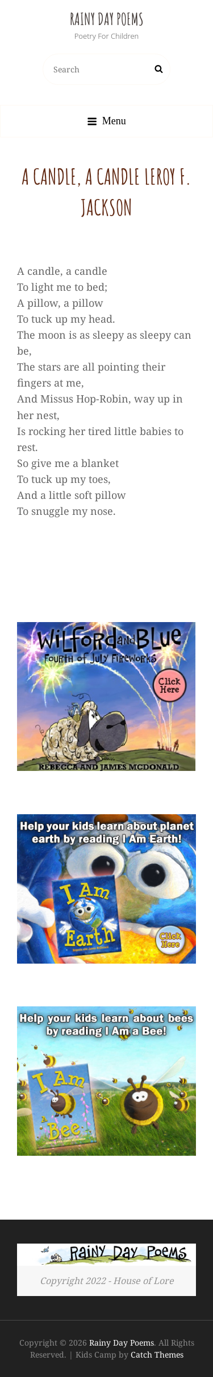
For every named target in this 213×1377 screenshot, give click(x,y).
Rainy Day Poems (107, 19)
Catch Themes (157, 1354)
